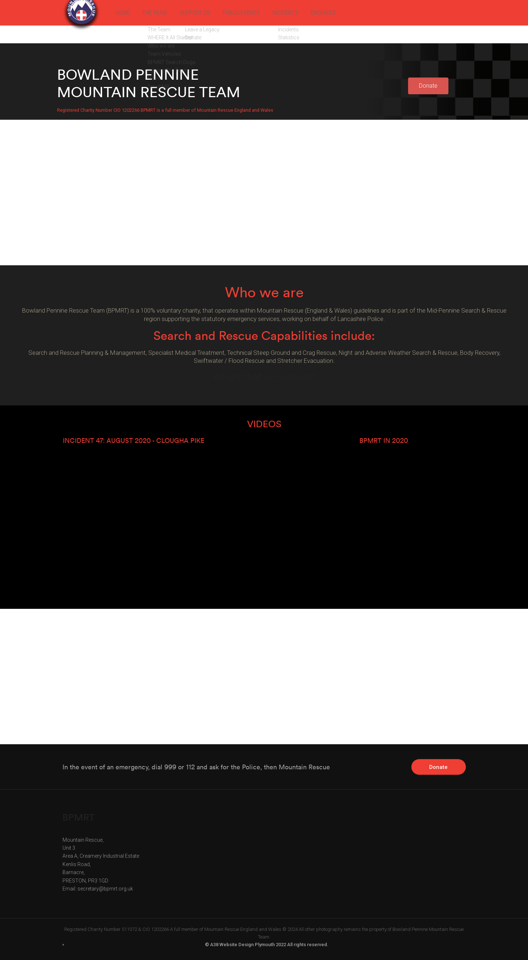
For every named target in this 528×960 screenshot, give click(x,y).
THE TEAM (158, 12)
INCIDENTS (307, 12)
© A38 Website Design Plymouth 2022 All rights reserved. (267, 944)
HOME (123, 12)
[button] (428, 86)
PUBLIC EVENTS (257, 12)
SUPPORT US (204, 12)
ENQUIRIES (348, 12)
